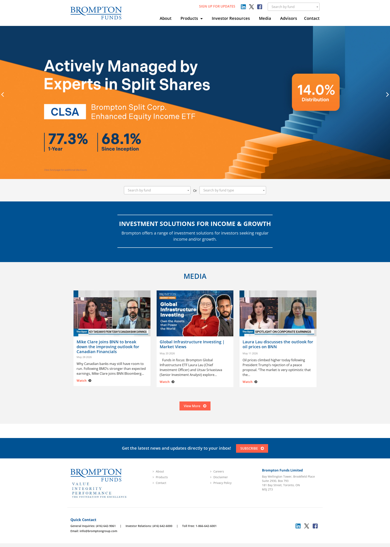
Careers (218, 471)
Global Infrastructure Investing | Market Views (192, 344)
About (166, 18)
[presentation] (2, 94)
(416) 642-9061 (106, 526)
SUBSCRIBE (252, 448)
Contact (312, 18)
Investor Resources (231, 18)
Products (190, 18)
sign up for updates (217, 6)
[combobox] (294, 7)
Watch (82, 380)
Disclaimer (220, 477)
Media (265, 18)
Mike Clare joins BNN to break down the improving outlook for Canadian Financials (108, 346)
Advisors (288, 18)
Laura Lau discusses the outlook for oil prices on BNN (278, 344)
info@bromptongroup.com (98, 531)
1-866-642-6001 (206, 526)
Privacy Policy (222, 483)
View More (195, 406)
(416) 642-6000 (162, 526)
